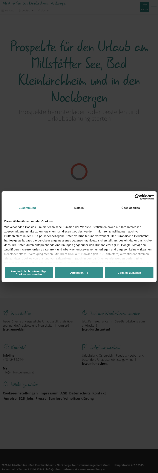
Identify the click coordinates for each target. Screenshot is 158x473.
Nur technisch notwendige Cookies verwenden (28, 273)
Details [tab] (79, 207)
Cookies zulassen (129, 272)
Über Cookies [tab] (131, 207)
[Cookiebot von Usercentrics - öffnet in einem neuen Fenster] (137, 197)
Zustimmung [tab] (27, 207)
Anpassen (79, 272)
